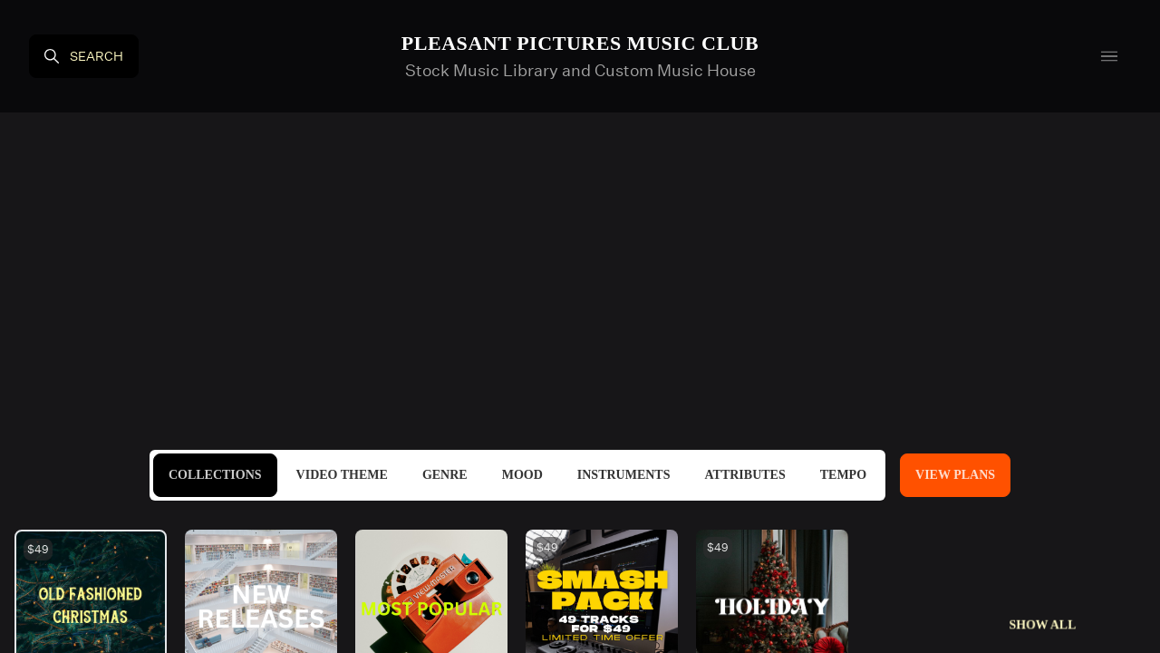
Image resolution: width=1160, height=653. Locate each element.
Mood (522, 475)
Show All (1043, 624)
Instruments (624, 475)
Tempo (843, 475)
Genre (445, 475)
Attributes (744, 475)
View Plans (955, 475)
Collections (215, 475)
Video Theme (342, 475)
